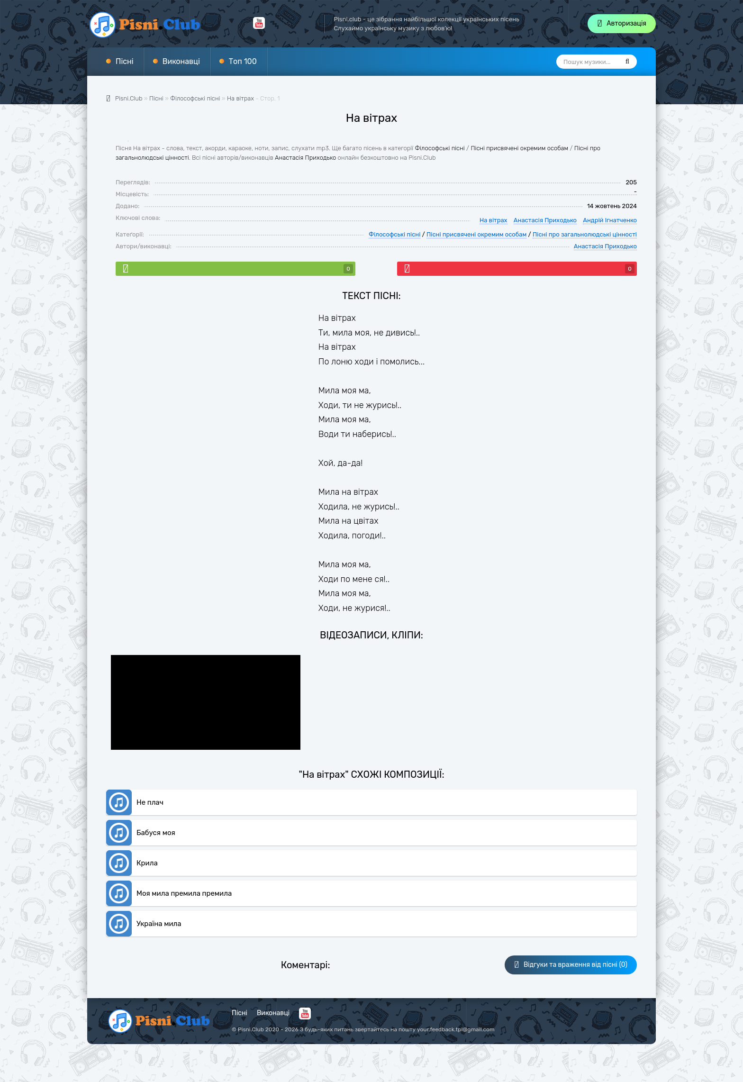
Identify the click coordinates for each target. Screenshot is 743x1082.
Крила (147, 863)
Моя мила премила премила (184, 893)
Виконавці (181, 61)
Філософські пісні (440, 148)
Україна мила (158, 923)
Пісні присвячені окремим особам (519, 148)
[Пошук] (627, 61)
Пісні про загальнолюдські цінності (585, 234)
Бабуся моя (155, 832)
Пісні (125, 61)
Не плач (149, 802)
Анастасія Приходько (305, 157)
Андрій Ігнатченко (610, 220)
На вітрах (240, 98)
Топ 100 (243, 61)
